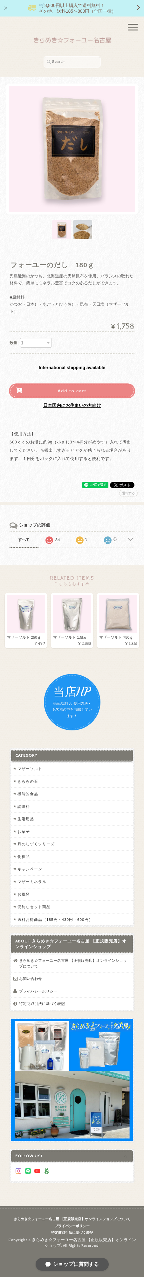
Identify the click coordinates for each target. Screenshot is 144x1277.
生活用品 (25, 819)
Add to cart (72, 391)
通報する (128, 493)
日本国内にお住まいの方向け (72, 405)
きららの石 (27, 781)
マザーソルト (29, 769)
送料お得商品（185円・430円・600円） (55, 919)
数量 (13, 343)
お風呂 (23, 894)
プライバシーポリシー (38, 991)
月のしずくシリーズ (36, 844)
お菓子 (23, 831)
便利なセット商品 (34, 907)
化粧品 (23, 857)
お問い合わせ (30, 978)
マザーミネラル (31, 882)
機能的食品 (27, 794)
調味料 (23, 806)
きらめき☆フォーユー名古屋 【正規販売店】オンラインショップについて (73, 963)
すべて (24, 539)
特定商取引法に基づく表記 (42, 1003)
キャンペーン (29, 869)
